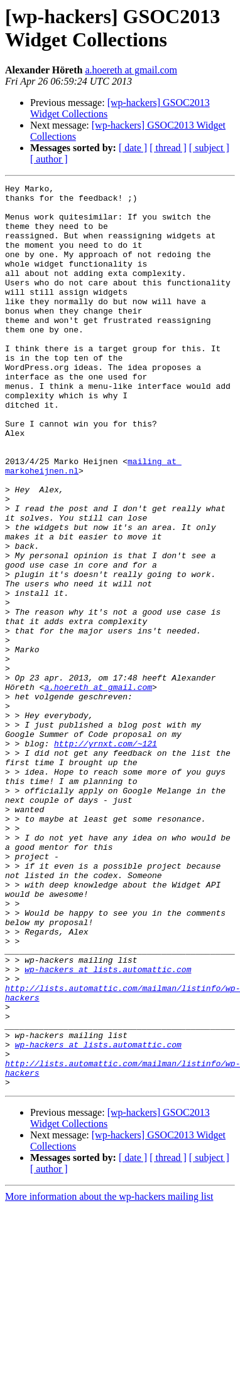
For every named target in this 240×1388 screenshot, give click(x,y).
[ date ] (133, 147)
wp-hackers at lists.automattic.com (108, 1127)
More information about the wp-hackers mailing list (109, 1377)
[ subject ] (209, 147)
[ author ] (49, 159)
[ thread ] (168, 147)
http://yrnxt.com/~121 (105, 856)
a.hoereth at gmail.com (131, 70)
